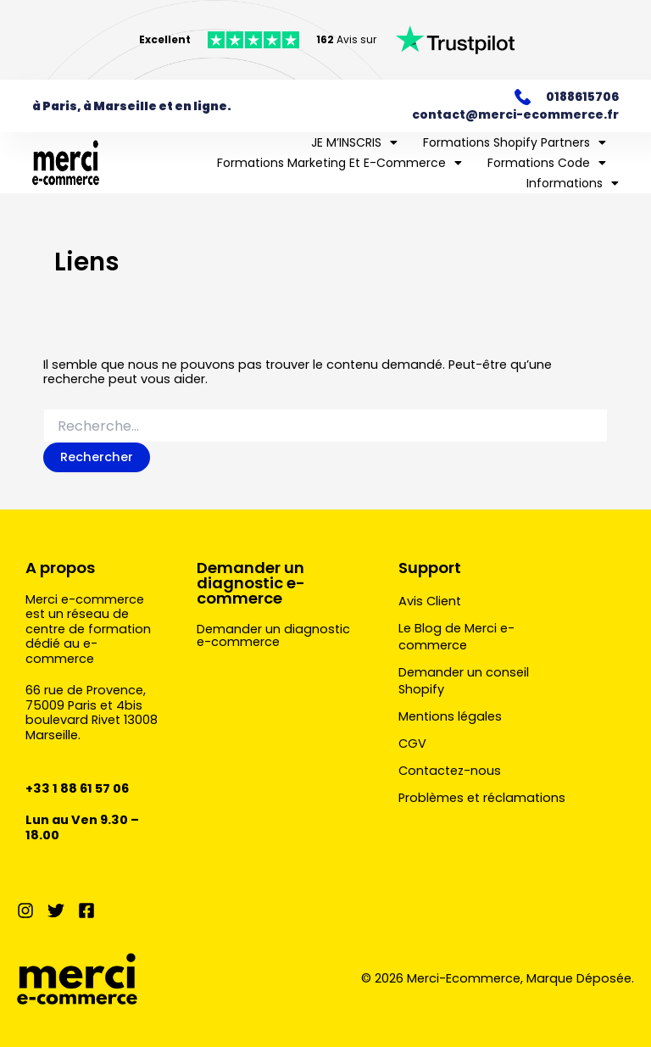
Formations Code (546, 163)
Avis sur (346, 39)
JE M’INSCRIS (354, 142)
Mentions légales (450, 716)
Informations (572, 183)
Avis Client (429, 601)
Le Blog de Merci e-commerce (456, 637)
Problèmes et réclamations (481, 797)
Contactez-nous (449, 770)
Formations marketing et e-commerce (339, 163)
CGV (412, 743)
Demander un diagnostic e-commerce (251, 583)
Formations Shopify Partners (514, 142)
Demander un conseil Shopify (463, 681)
